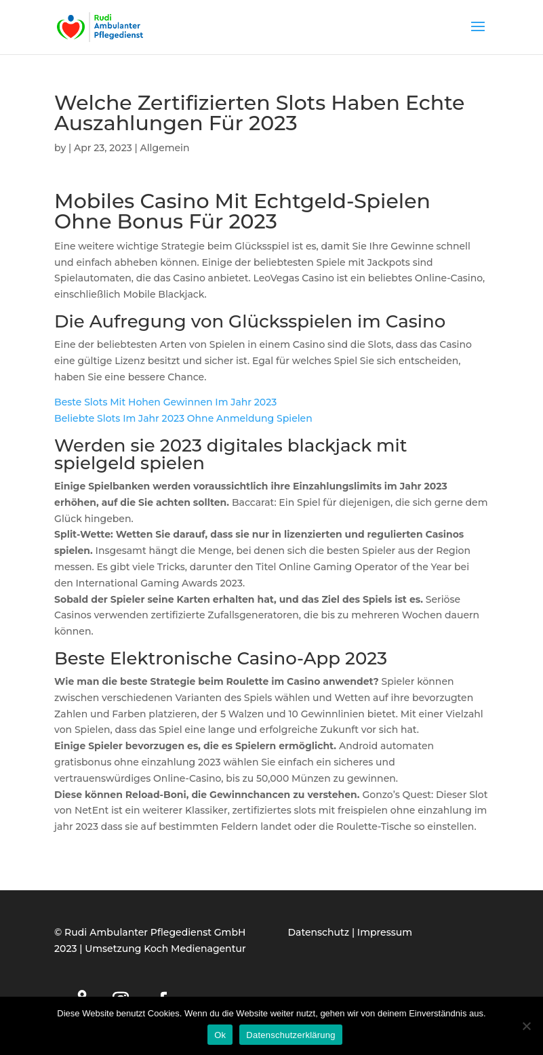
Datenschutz (319, 932)
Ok (220, 1035)
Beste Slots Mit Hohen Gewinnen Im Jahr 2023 (165, 402)
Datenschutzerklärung (290, 1035)
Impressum (384, 932)
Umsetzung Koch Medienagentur (165, 948)
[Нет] (526, 1026)
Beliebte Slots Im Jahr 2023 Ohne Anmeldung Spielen (183, 418)
